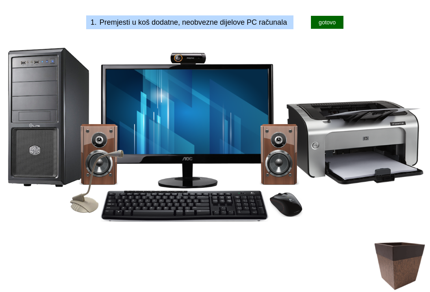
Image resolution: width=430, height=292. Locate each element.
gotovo (327, 22)
